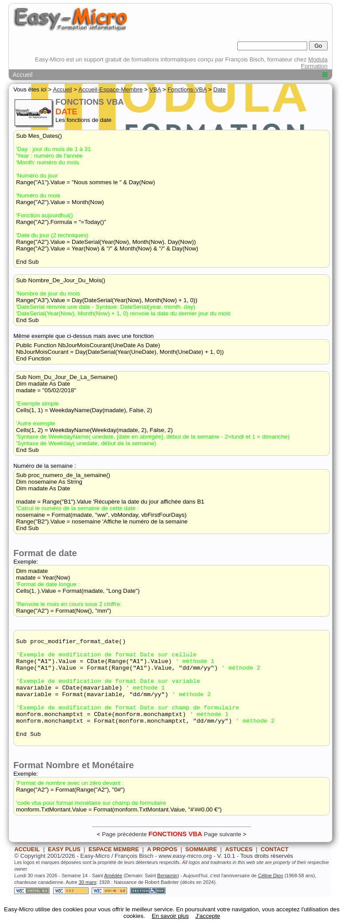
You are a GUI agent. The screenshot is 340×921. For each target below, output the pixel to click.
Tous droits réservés (266, 875)
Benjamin (167, 895)
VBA (155, 89)
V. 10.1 (226, 875)
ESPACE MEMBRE (114, 869)
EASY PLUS (64, 869)
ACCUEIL (27, 869)
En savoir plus (170, 916)
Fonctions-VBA (186, 89)
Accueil (22, 74)
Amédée (113, 895)
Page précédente (124, 854)
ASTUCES (238, 869)
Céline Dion (270, 895)
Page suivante (222, 854)
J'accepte (207, 916)
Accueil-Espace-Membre (110, 89)
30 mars (88, 902)
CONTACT (275, 869)
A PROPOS (162, 869)
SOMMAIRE (201, 869)
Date (219, 89)
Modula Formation (314, 62)
